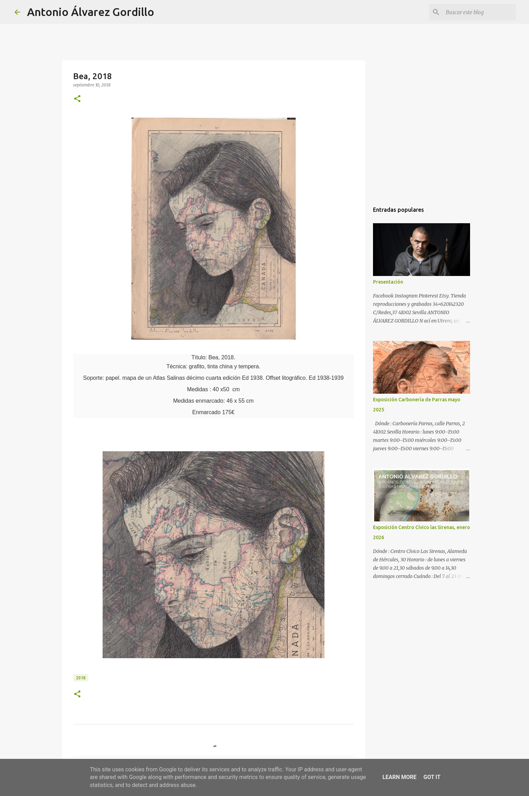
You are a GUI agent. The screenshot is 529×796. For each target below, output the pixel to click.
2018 (81, 678)
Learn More (399, 777)
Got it (431, 777)
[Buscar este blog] (479, 12)
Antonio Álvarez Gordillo (90, 12)
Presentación (388, 282)
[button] (77, 99)
